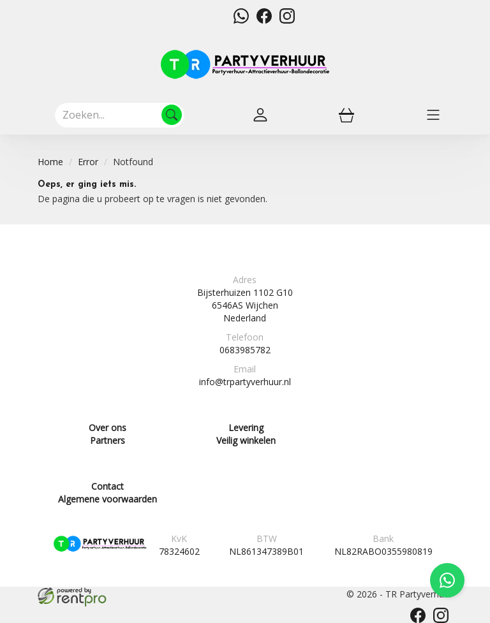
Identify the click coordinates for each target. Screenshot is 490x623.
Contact (107, 486)
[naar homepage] (245, 64)
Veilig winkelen (246, 440)
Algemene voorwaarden (107, 499)
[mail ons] (218, 20)
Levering (246, 427)
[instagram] (287, 20)
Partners (107, 440)
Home (50, 162)
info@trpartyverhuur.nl (245, 382)
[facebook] (264, 20)
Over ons (107, 427)
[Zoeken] (171, 115)
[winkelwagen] (346, 114)
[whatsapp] (241, 20)
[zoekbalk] (119, 115)
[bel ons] (195, 20)
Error (88, 162)
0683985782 (245, 350)
